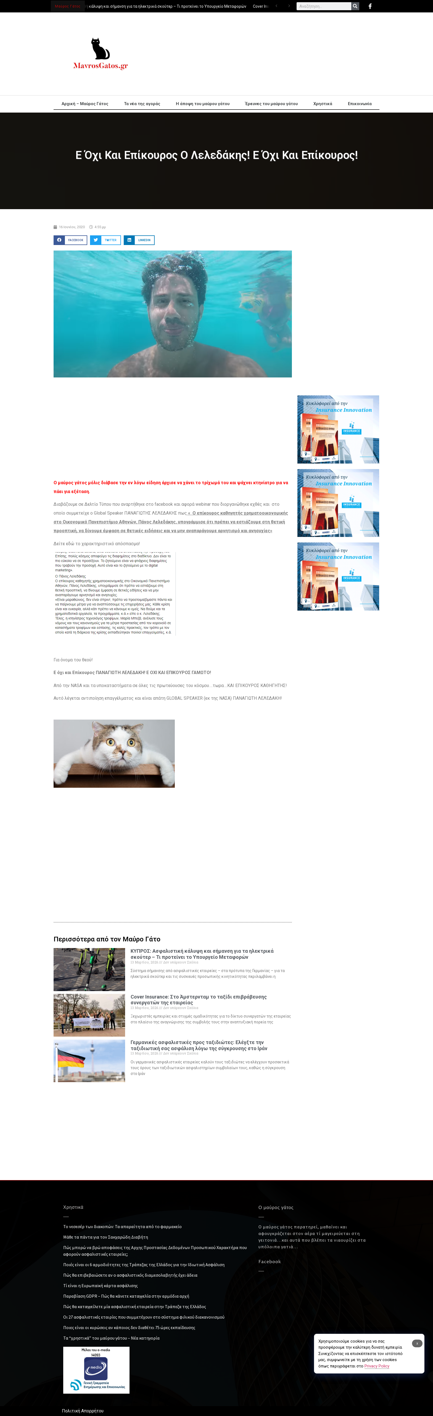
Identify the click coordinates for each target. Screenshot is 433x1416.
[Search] (355, 6)
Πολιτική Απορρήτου (83, 1411)
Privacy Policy (377, 1366)
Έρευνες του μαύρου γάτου (271, 103)
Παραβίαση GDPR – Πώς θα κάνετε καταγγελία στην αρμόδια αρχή (126, 1296)
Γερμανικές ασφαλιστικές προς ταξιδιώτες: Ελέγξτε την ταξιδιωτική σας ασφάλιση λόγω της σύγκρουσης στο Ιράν (199, 1045)
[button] (70, 240)
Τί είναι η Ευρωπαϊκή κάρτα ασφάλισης (100, 1285)
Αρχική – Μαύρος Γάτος (85, 103)
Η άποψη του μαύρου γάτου (202, 103)
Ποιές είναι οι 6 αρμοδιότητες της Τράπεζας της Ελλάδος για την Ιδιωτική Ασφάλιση (144, 1264)
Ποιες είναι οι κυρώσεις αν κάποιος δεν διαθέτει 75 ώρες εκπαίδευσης (129, 1327)
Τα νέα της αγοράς (142, 103)
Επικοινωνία (360, 103)
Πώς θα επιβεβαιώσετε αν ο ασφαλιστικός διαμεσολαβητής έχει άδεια (130, 1275)
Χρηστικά (322, 103)
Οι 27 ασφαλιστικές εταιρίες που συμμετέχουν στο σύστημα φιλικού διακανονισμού (144, 1317)
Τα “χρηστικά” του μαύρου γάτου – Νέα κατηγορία (111, 1338)
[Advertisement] (266, 53)
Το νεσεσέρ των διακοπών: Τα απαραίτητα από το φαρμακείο (122, 1226)
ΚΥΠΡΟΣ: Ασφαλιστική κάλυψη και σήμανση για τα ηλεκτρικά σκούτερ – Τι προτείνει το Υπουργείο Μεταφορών (148, 6)
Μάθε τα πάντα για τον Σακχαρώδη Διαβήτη (105, 1237)
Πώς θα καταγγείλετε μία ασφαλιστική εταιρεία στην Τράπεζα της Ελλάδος (134, 1306)
